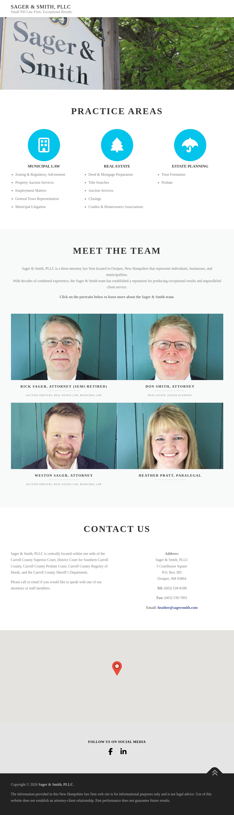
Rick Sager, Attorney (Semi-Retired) (64, 386)
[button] (117, 668)
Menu (219, 9)
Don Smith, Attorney (170, 386)
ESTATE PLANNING (190, 166)
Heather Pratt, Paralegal (170, 475)
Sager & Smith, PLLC (41, 7)
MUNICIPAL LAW (44, 166)
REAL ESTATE (117, 166)
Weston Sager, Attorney (64, 475)
